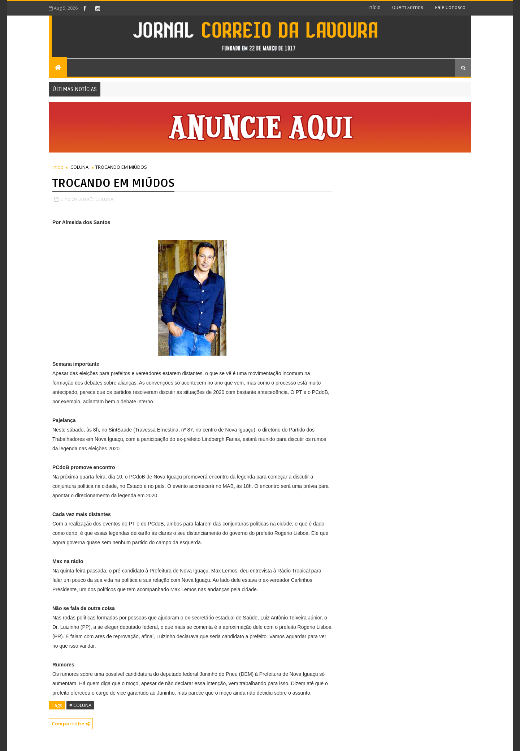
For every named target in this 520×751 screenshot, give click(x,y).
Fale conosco (450, 7)
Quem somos (407, 7)
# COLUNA (80, 705)
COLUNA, (104, 199)
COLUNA (79, 167)
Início (374, 7)
